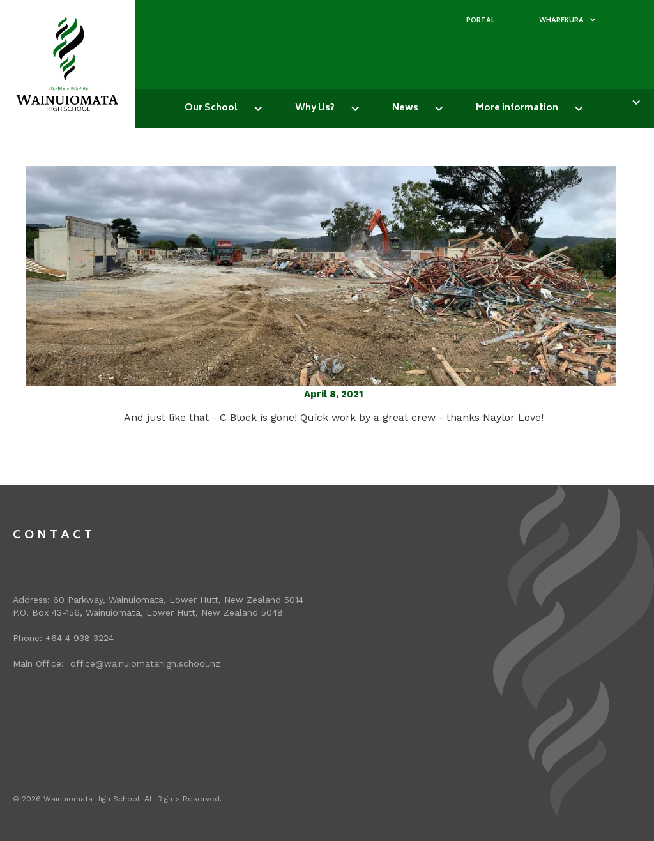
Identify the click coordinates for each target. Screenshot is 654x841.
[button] (567, 21)
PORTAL (480, 21)
